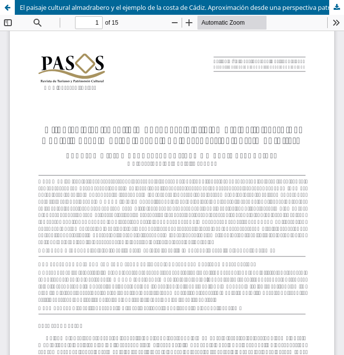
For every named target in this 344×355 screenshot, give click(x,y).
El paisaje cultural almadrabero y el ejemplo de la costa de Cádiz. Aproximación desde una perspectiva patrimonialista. (182, 7)
